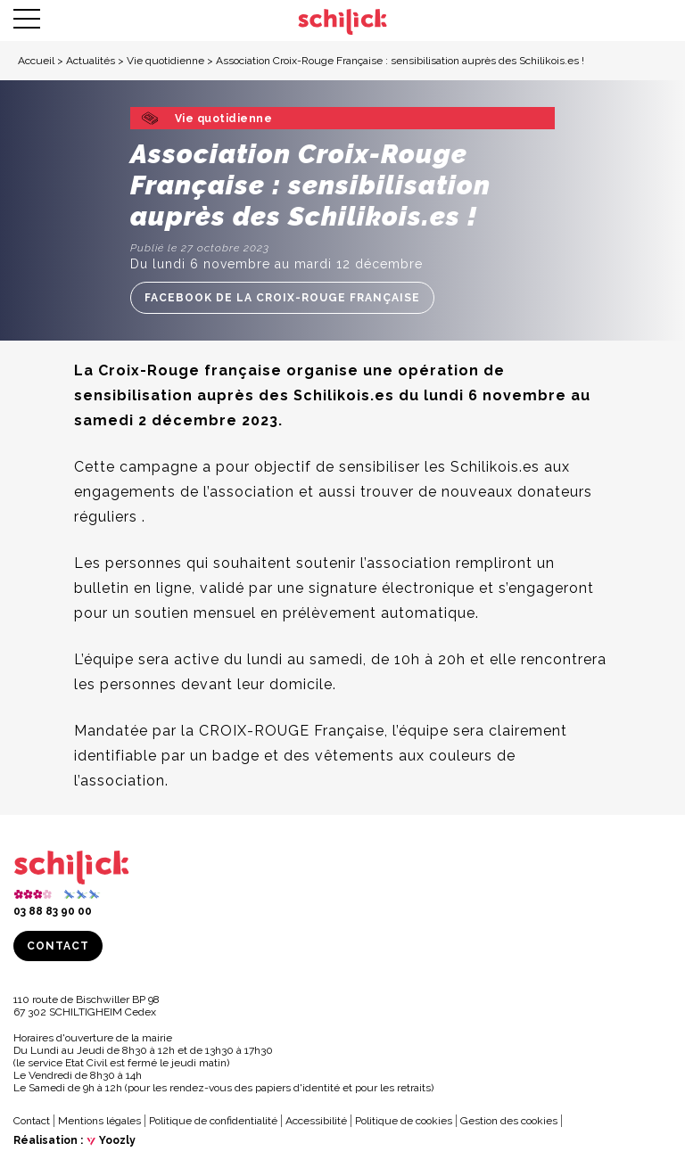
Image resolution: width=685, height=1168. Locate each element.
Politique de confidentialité (213, 1121)
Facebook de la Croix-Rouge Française (282, 298)
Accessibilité (316, 1121)
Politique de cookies (403, 1121)
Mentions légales (99, 1121)
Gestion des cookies (508, 1121)
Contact (58, 946)
